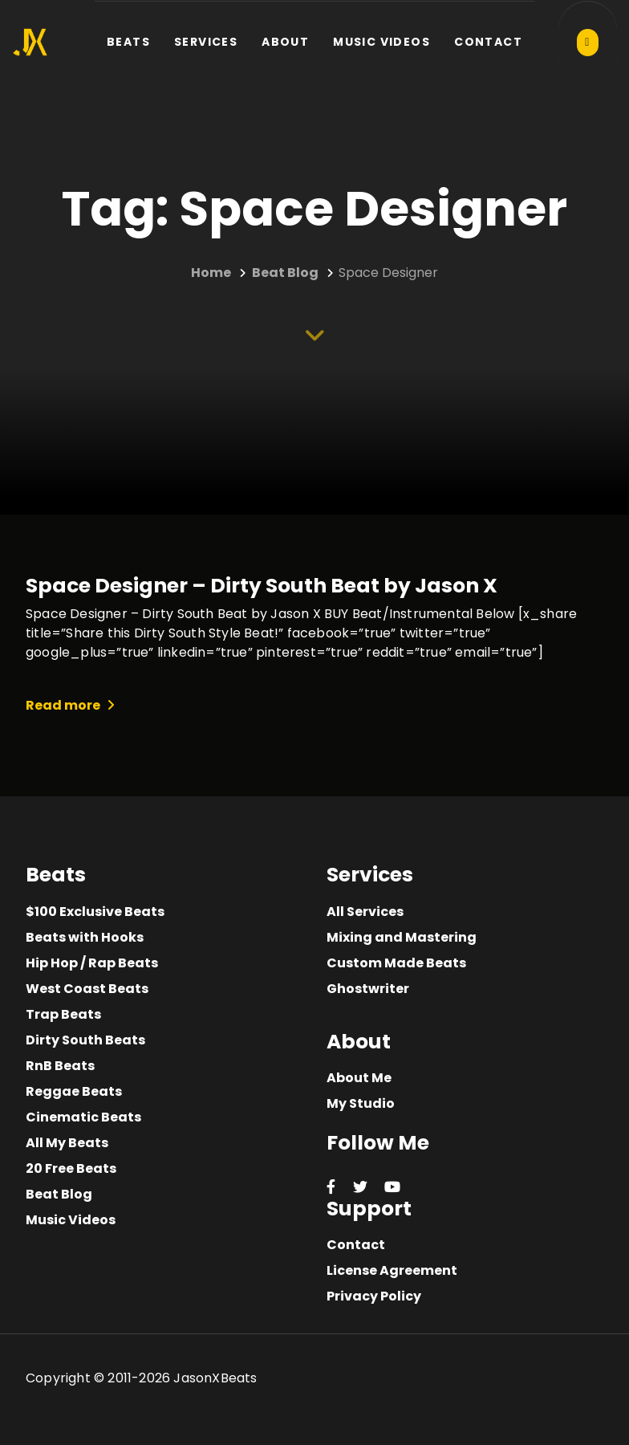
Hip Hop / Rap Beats (92, 963)
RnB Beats (60, 1065)
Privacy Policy (374, 1296)
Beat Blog (59, 1194)
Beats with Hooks (85, 937)
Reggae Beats (74, 1091)
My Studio (361, 1103)
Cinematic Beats (83, 1117)
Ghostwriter (368, 988)
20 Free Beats (71, 1168)
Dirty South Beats (85, 1040)
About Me (359, 1077)
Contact (356, 1244)
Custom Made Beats (396, 963)
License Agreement (392, 1270)
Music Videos (71, 1220)
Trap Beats (63, 1014)
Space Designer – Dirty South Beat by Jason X (261, 586)
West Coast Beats (87, 988)
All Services (365, 911)
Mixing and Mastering (402, 937)
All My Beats (67, 1143)
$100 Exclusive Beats (95, 911)
